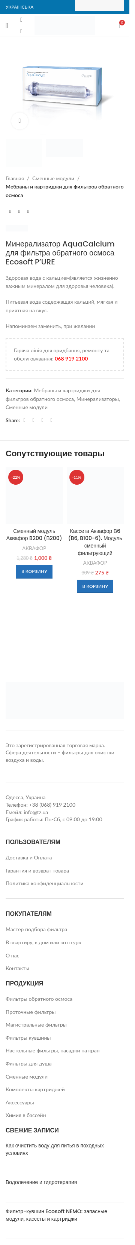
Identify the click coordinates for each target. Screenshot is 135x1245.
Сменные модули (53, 178)
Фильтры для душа (29, 1063)
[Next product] (28, 211)
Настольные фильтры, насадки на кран (53, 1050)
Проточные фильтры (31, 1012)
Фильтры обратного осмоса (39, 999)
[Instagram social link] (21, 31)
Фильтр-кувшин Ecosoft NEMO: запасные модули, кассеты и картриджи (56, 1215)
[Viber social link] (51, 420)
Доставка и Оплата (29, 857)
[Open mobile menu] (7, 25)
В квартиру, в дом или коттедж (43, 942)
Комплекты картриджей (35, 1089)
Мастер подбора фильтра (36, 929)
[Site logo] (64, 25)
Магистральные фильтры (36, 1024)
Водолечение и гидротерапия (41, 1182)
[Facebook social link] (21, 19)
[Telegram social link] (42, 420)
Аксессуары (20, 1102)
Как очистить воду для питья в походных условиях (55, 1149)
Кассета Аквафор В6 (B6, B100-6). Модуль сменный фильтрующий (95, 542)
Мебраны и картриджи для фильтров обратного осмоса (65, 190)
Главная (15, 178)
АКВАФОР (34, 548)
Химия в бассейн (26, 1115)
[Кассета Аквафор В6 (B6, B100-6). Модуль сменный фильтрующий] (95, 495)
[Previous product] (10, 211)
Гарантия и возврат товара (37, 870)
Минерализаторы (97, 399)
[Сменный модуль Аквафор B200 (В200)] (34, 495)
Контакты (17, 968)
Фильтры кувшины (28, 1037)
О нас (12, 955)
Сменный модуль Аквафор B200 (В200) (34, 534)
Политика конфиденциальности (45, 883)
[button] (34, 572)
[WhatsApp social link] (33, 420)
